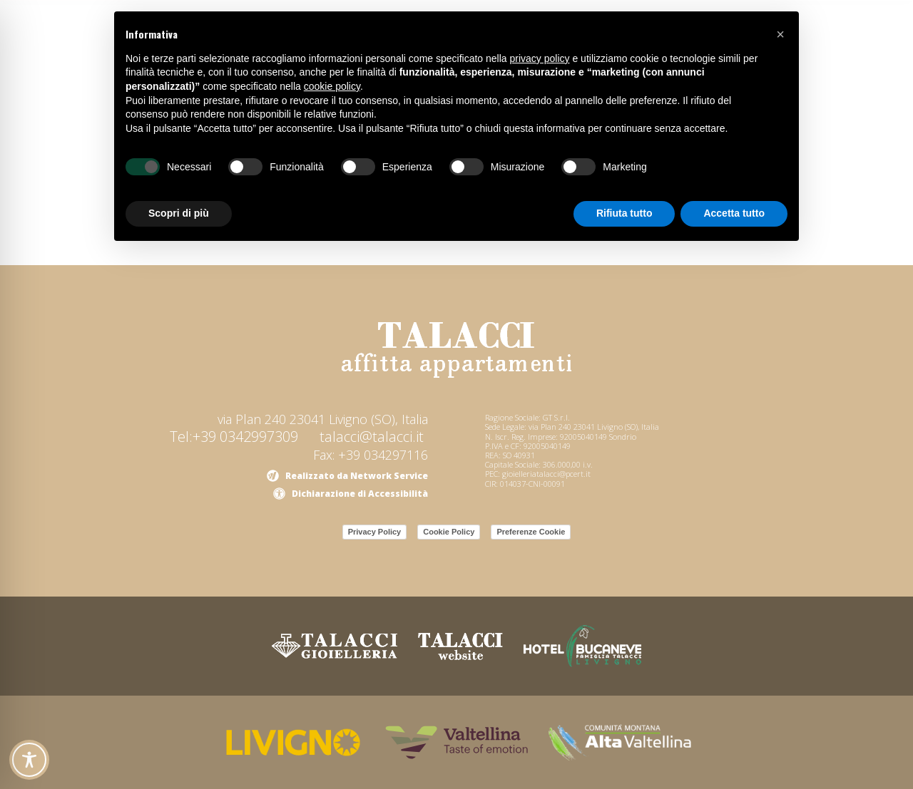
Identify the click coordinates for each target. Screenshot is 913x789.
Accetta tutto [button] (734, 213)
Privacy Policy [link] (375, 531)
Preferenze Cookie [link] (530, 531)
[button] (780, 34)
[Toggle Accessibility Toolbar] (29, 759)
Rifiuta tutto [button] (624, 213)
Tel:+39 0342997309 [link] (234, 436)
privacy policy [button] (540, 58)
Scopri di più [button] (178, 213)
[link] (456, 350)
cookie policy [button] (332, 86)
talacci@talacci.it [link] (372, 436)
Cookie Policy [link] (448, 531)
